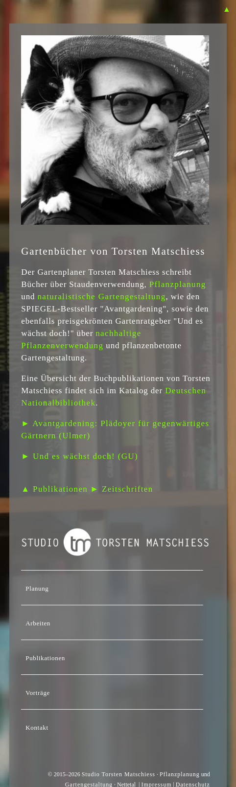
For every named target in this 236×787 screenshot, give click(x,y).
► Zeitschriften (121, 489)
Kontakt (36, 727)
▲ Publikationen (54, 489)
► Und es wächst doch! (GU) (79, 456)
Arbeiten (37, 623)
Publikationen (45, 658)
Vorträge (37, 692)
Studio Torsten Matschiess (118, 774)
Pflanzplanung (177, 284)
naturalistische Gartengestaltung (101, 296)
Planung (36, 588)
